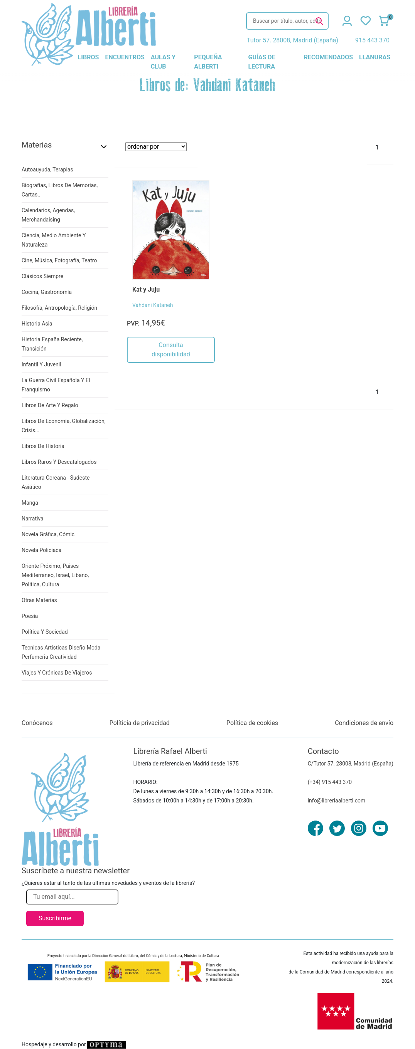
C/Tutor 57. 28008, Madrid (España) (350, 763)
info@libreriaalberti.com (337, 800)
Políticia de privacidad (140, 723)
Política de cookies (252, 723)
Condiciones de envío (364, 723)
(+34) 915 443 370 (330, 782)
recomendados (328, 57)
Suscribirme (55, 918)
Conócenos (37, 723)
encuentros (124, 57)
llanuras (374, 57)
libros (88, 57)
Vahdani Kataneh (152, 305)
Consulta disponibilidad (171, 349)
